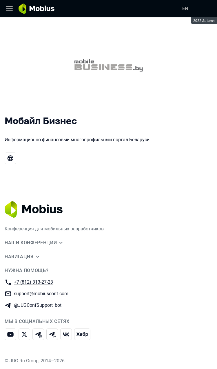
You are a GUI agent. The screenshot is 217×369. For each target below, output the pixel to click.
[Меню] (9, 8)
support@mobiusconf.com (41, 293)
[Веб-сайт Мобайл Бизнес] (10, 158)
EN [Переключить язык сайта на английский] (185, 8)
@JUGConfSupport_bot (37, 305)
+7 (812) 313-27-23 (33, 282)
